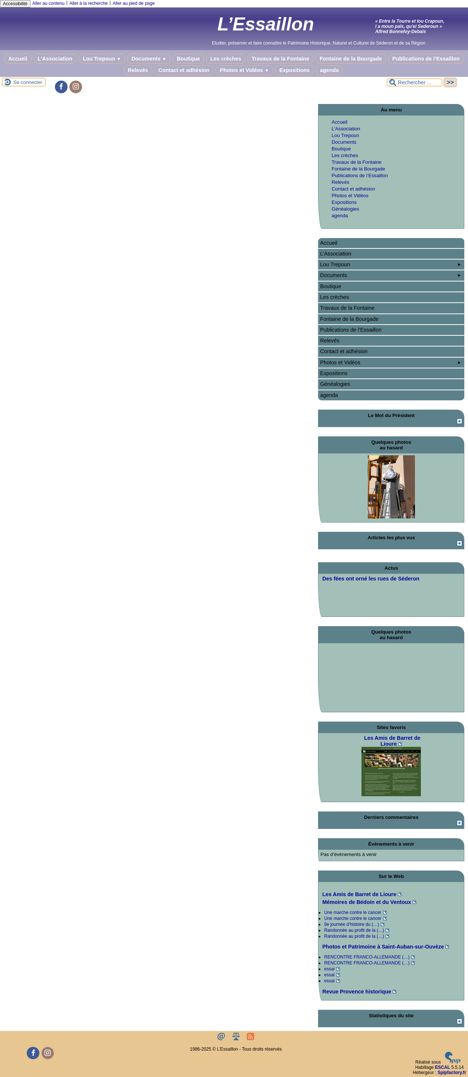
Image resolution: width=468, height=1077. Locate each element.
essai (329, 969)
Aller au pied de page (133, 3)
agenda (329, 70)
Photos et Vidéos (244, 70)
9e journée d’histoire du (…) (351, 924)
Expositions (294, 70)
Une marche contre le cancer (352, 912)
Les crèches (225, 59)
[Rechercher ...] (414, 82)
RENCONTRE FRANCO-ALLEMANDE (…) (366, 957)
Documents (148, 59)
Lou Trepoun (102, 59)
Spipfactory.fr (452, 1072)
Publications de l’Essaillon (426, 59)
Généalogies (345, 209)
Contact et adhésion (184, 70)
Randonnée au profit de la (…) (354, 930)
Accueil (17, 59)
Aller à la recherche (88, 3)
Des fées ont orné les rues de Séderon (370, 579)
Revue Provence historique (356, 992)
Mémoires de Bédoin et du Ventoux (366, 902)
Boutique (188, 59)
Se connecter (27, 82)
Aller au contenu (48, 3)
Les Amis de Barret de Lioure (359, 894)
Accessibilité (15, 3)
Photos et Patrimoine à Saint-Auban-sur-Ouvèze (383, 947)
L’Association (55, 59)
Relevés (138, 70)
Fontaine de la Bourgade (351, 59)
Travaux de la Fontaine (280, 59)
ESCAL (442, 1067)
